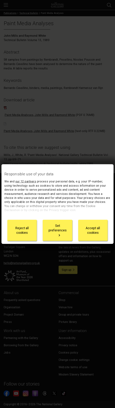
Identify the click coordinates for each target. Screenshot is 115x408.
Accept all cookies (93, 230)
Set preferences (58, 230)
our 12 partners (25, 181)
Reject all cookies (22, 230)
